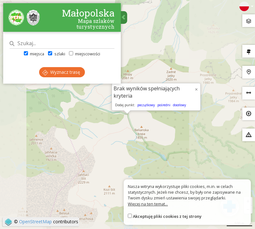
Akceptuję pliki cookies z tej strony (167, 216)
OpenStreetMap (35, 222)
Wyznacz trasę (61, 72)
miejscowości (84, 54)
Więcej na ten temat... (148, 204)
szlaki (56, 54)
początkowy (146, 105)
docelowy (179, 105)
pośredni (163, 105)
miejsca (34, 54)
